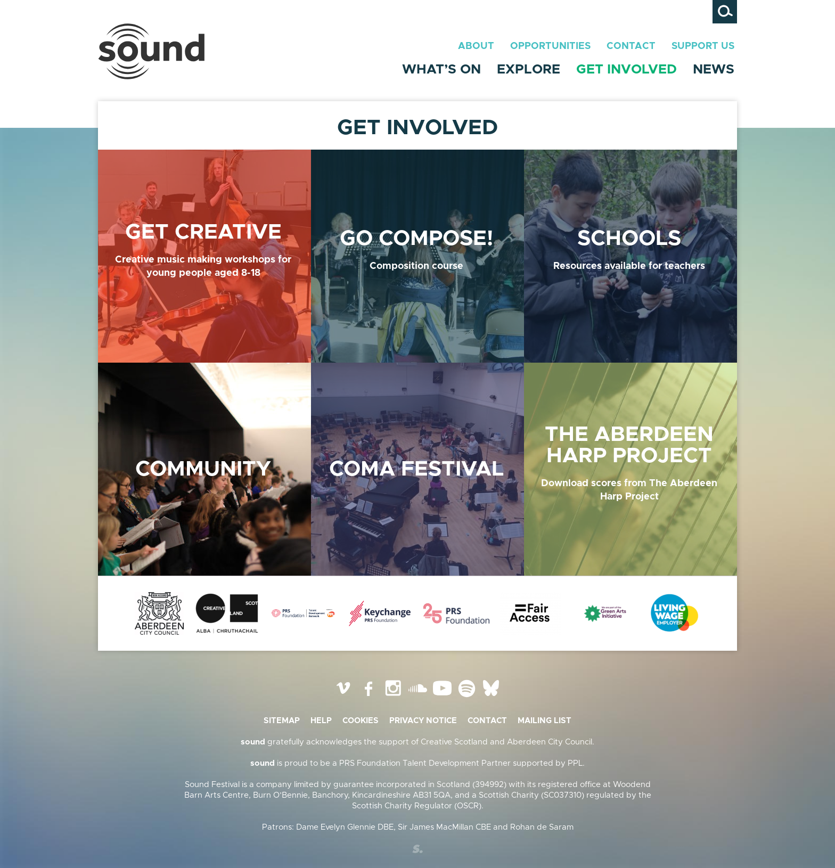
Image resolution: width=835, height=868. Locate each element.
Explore (528, 69)
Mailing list (544, 721)
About (476, 46)
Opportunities (550, 46)
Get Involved (626, 69)
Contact (631, 46)
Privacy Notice (423, 721)
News (713, 69)
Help (321, 721)
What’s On (441, 69)
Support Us (703, 46)
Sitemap (282, 721)
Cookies (360, 721)
